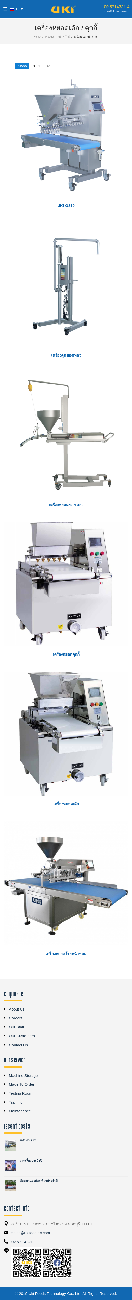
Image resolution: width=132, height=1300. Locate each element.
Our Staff (16, 1027)
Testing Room (20, 1093)
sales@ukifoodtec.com (116, 11)
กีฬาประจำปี (28, 1140)
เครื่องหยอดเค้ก (66, 804)
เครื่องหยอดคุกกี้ (66, 654)
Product (49, 36)
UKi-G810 (66, 205)
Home (37, 36)
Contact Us (18, 1045)
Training (16, 1102)
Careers (15, 1018)
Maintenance (20, 1111)
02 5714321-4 (116, 7)
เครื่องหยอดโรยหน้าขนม (66, 954)
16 (40, 66)
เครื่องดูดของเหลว (66, 355)
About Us (17, 1009)
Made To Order (21, 1084)
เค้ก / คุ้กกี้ (63, 36)
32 (48, 66)
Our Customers (22, 1036)
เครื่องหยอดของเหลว (66, 505)
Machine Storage (23, 1075)
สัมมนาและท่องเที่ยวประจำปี (39, 1181)
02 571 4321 (22, 1242)
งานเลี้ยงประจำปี (31, 1161)
